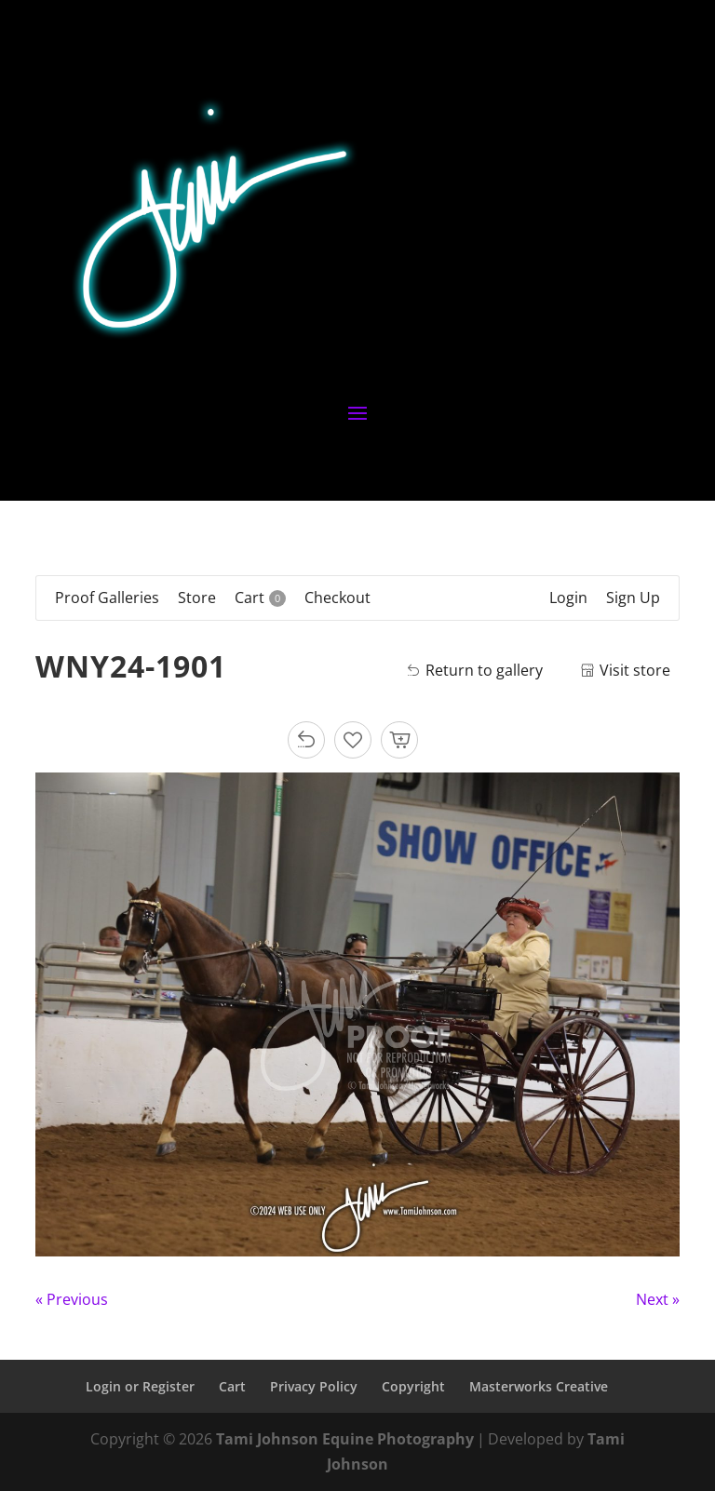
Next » (658, 1299)
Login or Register (140, 1386)
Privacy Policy (314, 1386)
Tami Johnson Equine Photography (345, 1439)
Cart (232, 1386)
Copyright (413, 1386)
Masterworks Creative (538, 1386)
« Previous (71, 1299)
